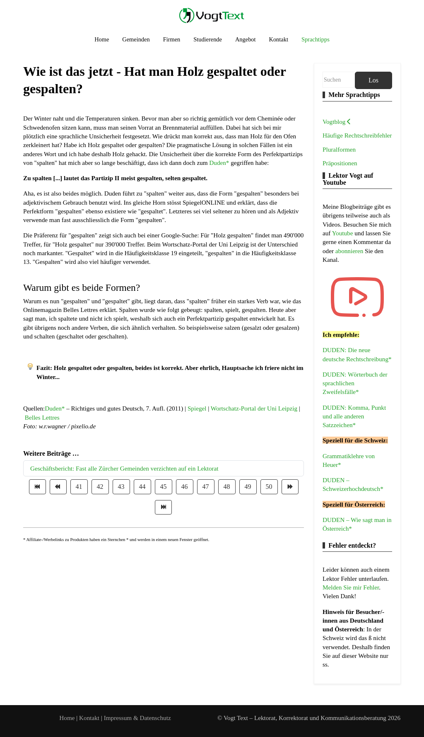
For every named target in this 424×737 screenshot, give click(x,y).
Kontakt (90, 717)
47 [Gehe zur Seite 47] (205, 486)
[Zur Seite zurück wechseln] (58, 486)
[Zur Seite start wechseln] (37, 486)
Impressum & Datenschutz (137, 717)
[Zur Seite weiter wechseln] (290, 486)
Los (373, 80)
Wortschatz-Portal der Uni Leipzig (254, 408)
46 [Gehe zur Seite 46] (184, 486)
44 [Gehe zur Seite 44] (142, 486)
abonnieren (350, 250)
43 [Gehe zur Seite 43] (121, 486)
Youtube (343, 233)
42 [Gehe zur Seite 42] (100, 486)
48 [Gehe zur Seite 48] (227, 486)
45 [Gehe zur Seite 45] (163, 486)
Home (67, 717)
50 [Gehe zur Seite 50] (269, 486)
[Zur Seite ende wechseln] (163, 507)
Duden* (219, 162)
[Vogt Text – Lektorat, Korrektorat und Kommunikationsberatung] (212, 15)
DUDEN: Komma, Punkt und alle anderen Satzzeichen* (354, 416)
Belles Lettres (42, 417)
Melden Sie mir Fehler (351, 587)
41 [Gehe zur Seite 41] (79, 486)
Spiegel (197, 408)
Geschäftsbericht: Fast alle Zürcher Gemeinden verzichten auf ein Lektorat (124, 468)
